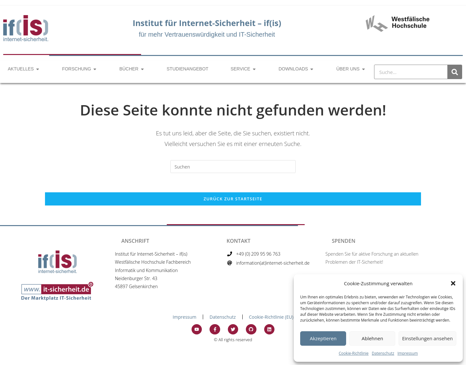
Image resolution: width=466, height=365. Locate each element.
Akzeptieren (323, 338)
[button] (453, 283)
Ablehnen (372, 338)
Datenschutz (383, 353)
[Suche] (454, 72)
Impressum (408, 353)
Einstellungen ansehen (427, 338)
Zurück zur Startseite (233, 199)
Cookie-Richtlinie (354, 353)
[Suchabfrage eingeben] (233, 166)
